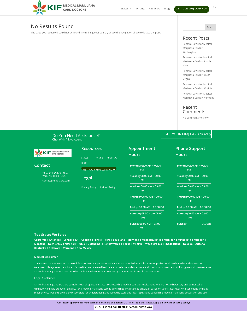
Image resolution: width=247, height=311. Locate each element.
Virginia (138, 243)
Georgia (86, 239)
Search (210, 27)
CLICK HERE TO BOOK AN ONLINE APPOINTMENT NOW (123, 307)
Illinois (98, 239)
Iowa (107, 239)
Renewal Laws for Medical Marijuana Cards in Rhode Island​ (197, 61)
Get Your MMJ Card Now (192, 8)
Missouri (199, 239)
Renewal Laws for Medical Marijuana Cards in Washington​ (197, 48)
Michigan (169, 239)
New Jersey (55, 243)
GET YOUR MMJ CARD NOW (186, 134)
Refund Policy (107, 187)
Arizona (200, 243)
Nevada (188, 243)
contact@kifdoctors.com (56, 180)
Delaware (54, 248)
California (40, 239)
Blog (167, 8)
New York (71, 243)
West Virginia (153, 243)
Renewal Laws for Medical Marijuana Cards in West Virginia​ (197, 75)
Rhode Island (172, 243)
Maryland (133, 239)
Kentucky (40, 248)
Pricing (140, 8)
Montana (39, 243)
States (124, 8)
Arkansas (55, 239)
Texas (126, 243)
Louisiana (119, 239)
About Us (154, 8)
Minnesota (184, 239)
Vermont (68, 248)
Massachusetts (151, 239)
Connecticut (71, 239)
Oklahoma (94, 243)
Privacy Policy (88, 187)
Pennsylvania (112, 243)
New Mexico (84, 248)
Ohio (82, 243)
